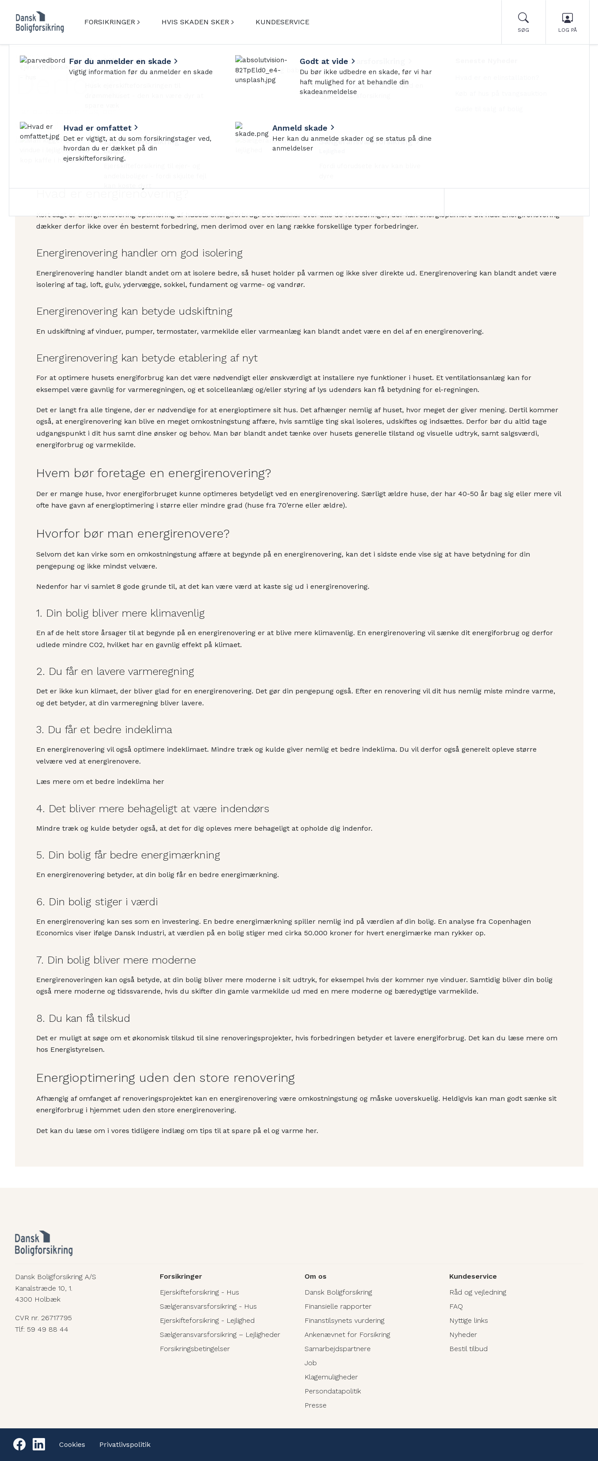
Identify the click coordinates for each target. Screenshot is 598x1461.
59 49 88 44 (47, 1329)
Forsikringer (109, 22)
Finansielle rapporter (338, 1306)
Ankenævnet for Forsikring (347, 1334)
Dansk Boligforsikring (338, 1292)
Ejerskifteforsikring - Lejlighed (207, 1320)
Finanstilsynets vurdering (344, 1320)
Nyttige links (468, 1320)
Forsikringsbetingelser (195, 1348)
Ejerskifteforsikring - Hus (199, 1292)
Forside (23, 56)
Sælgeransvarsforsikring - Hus (208, 1306)
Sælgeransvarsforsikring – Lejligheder (220, 1334)
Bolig (84, 56)
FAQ (456, 1306)
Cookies (72, 1444)
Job (311, 1363)
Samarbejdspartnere (338, 1348)
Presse (316, 1405)
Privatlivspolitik (124, 1444)
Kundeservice (282, 22)
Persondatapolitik (333, 1391)
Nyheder (55, 56)
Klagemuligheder (331, 1377)
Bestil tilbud (468, 1348)
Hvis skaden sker (195, 22)
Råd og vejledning (477, 1292)
